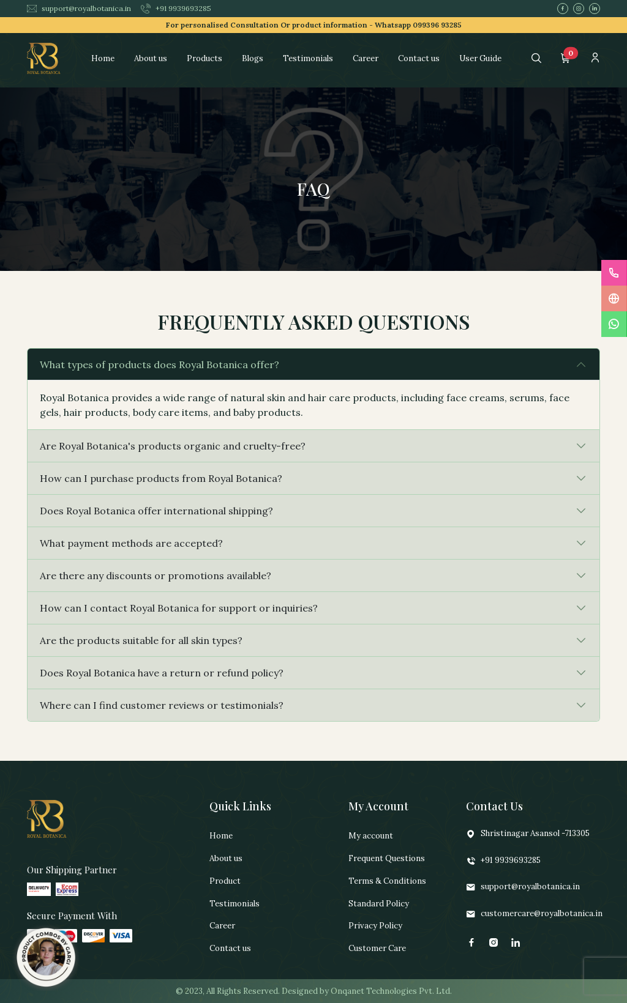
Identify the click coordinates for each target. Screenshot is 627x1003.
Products (204, 58)
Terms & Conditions (387, 881)
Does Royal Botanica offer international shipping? (156, 511)
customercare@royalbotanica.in (534, 914)
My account (370, 836)
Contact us (419, 58)
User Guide (480, 58)
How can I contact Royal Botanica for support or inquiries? (179, 608)
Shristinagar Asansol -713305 (528, 834)
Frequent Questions (386, 858)
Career (365, 58)
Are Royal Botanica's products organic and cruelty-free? (173, 446)
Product (225, 881)
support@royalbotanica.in (79, 8)
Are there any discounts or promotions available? (155, 575)
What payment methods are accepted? (131, 543)
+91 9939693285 (176, 8)
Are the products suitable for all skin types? (141, 640)
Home (103, 58)
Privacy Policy (375, 925)
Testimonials (308, 58)
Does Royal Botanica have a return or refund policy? (161, 673)
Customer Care (377, 948)
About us (150, 58)
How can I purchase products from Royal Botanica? (161, 478)
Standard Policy (378, 903)
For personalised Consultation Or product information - (314, 24)
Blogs (252, 58)
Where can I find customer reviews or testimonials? (161, 705)
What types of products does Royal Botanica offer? (159, 364)
